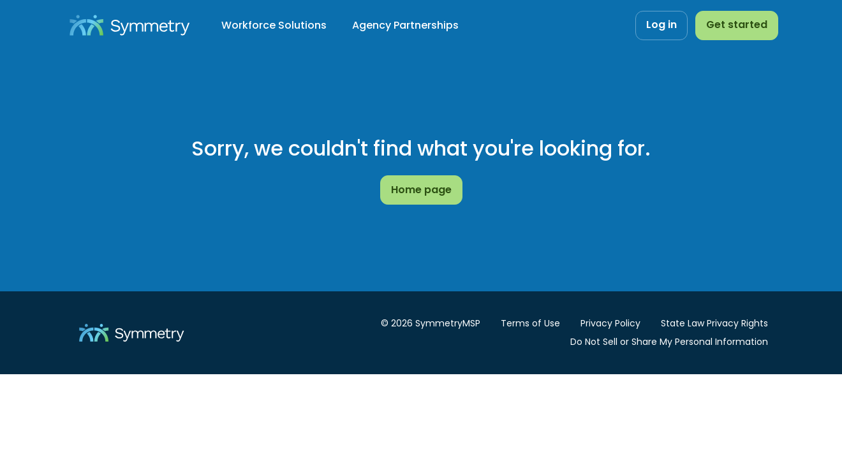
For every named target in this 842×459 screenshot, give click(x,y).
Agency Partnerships (405, 25)
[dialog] (171, 358)
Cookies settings (72, 413)
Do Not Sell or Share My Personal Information (669, 341)
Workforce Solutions (274, 25)
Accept (310, 290)
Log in (661, 24)
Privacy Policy (197, 397)
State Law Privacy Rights (714, 323)
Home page (421, 189)
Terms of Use (530, 323)
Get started (736, 24)
